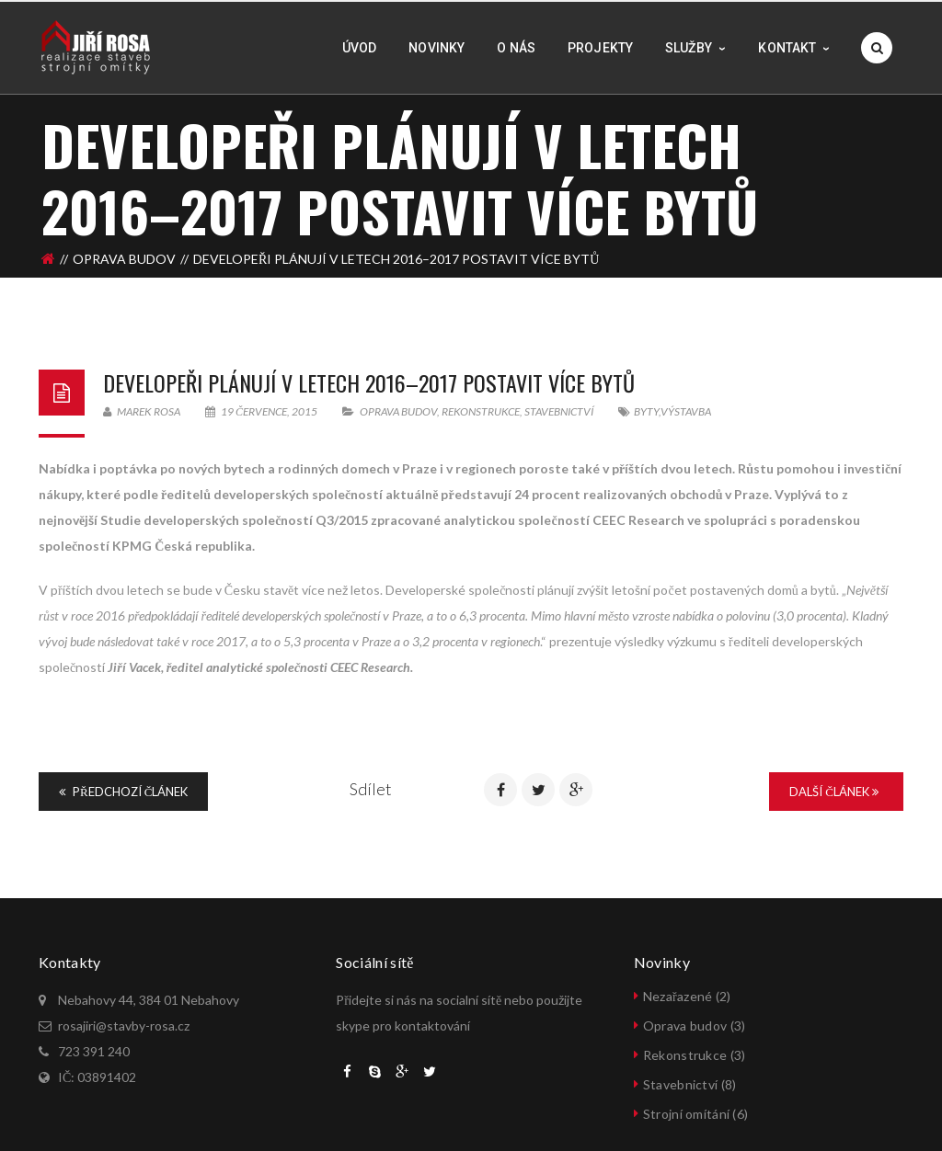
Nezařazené (677, 996)
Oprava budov (124, 254)
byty (646, 411)
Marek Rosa (141, 411)
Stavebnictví (558, 411)
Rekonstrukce (481, 411)
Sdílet (371, 789)
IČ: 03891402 (97, 1077)
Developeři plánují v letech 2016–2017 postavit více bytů (369, 382)
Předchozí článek (123, 791)
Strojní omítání (686, 1114)
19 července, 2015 (262, 411)
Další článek (834, 791)
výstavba (686, 411)
